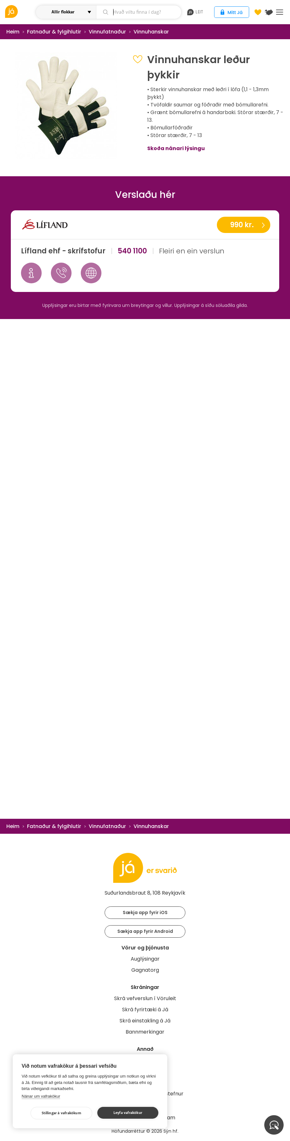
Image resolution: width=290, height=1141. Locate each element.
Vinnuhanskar (151, 31)
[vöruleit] (19, 11)
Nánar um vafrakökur (41, 1096)
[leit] (138, 12)
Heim (12, 31)
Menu (279, 12)
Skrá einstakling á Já (145, 1020)
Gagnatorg (145, 970)
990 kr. (242, 225)
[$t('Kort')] (269, 12)
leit (195, 12)
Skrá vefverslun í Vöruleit (145, 998)
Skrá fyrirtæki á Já (145, 1009)
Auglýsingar (145, 959)
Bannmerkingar (145, 1032)
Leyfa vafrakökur (128, 1112)
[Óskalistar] (257, 12)
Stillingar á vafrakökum (61, 1113)
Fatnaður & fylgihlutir (54, 31)
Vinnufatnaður (107, 31)
